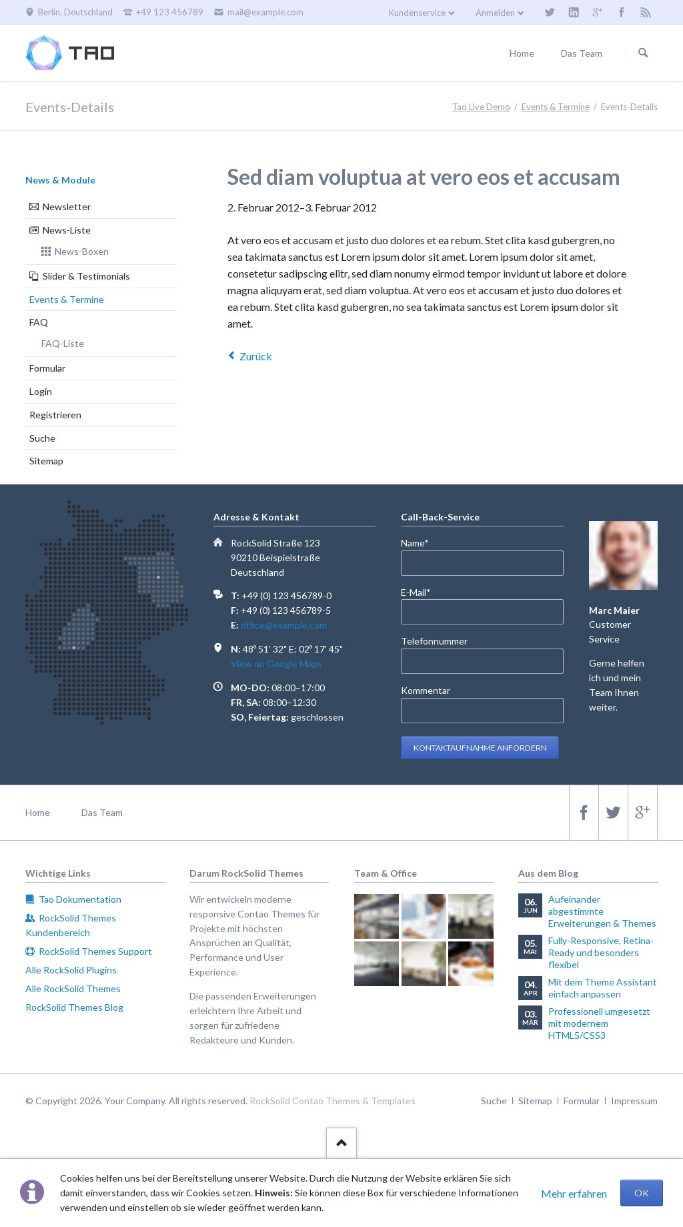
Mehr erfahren (574, 1193)
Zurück (255, 356)
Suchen (643, 53)
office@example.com (284, 625)
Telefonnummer (434, 641)
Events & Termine (66, 299)
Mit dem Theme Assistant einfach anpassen (602, 987)
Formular (47, 368)
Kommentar (425, 690)
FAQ (38, 322)
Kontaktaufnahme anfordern (480, 748)
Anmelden (495, 12)
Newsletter (67, 206)
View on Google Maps (276, 663)
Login (40, 391)
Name (422, 542)
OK (641, 1192)
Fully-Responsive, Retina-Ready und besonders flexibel (601, 952)
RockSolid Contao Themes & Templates (332, 1100)
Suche (42, 438)
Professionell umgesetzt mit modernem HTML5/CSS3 (599, 1023)
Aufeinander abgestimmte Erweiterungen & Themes (602, 911)
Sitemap (46, 460)
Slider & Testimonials (86, 276)
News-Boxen (82, 251)
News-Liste (67, 230)
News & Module (60, 179)
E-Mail (422, 591)
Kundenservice (417, 12)
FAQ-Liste (62, 343)
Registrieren (55, 414)
